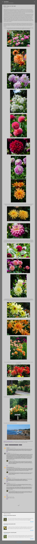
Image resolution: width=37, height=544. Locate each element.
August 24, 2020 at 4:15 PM (12, 483)
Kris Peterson (8, 453)
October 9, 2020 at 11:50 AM (11, 496)
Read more (31, 521)
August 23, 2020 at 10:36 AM (12, 460)
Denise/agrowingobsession (10, 467)
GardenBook (6, 1)
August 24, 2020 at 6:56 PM (12, 490)
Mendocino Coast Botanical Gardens (8, 441)
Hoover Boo (8, 483)
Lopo (7, 496)
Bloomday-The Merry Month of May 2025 (10, 515)
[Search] (34, 2)
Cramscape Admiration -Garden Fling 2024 (10, 532)
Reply (7, 451)
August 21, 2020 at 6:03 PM (17, 467)
